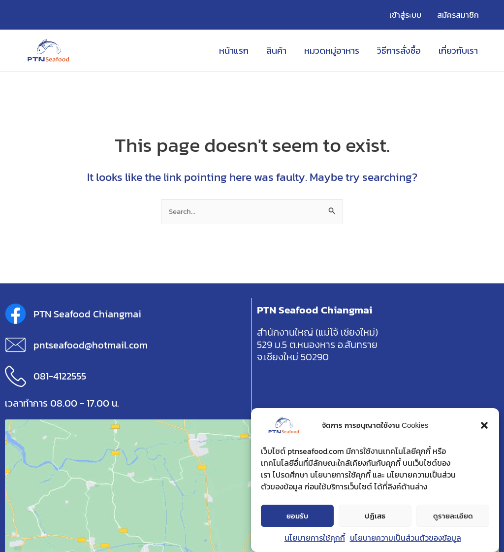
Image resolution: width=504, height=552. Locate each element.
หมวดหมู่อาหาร (331, 50)
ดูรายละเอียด (453, 516)
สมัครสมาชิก (458, 15)
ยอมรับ (297, 516)
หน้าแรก (234, 50)
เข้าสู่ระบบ (405, 15)
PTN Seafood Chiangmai (87, 314)
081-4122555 (59, 376)
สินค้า (276, 50)
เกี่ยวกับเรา (458, 50)
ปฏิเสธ (375, 516)
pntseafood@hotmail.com (90, 345)
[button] (484, 426)
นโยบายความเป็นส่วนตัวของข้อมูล (405, 538)
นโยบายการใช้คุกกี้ (314, 538)
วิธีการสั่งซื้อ (399, 50)
